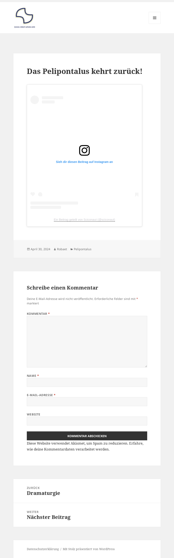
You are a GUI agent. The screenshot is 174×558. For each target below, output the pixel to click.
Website (33, 414)
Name (33, 376)
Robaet (62, 249)
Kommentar (38, 314)
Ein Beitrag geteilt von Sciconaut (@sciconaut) (84, 219)
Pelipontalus (82, 249)
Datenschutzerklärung (43, 549)
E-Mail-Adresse (41, 395)
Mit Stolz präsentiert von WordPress (89, 549)
